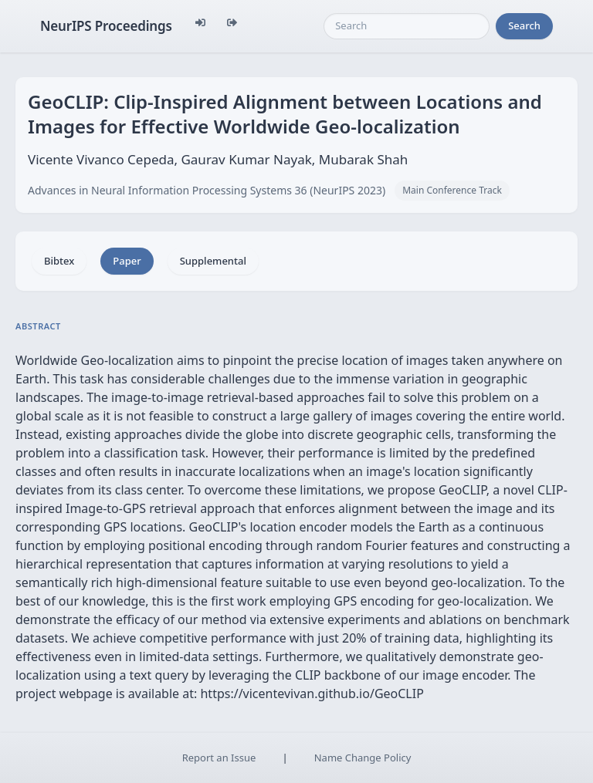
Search (524, 25)
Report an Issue (219, 757)
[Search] (407, 26)
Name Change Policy (363, 757)
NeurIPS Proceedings (106, 26)
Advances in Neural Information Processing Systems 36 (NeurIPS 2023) (206, 190)
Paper (127, 261)
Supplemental (213, 261)
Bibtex (59, 261)
